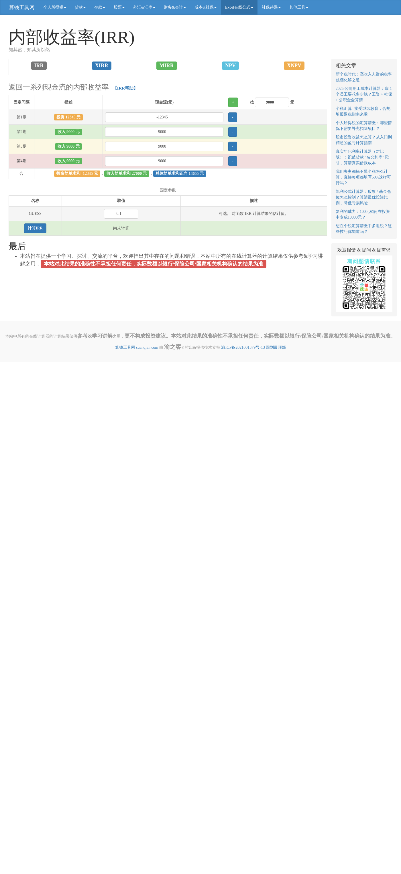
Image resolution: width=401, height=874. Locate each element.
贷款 (80, 7)
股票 (119, 7)
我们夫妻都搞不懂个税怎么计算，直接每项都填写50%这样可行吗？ (363, 177)
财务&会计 (175, 7)
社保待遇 (271, 7)
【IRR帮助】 (125, 88)
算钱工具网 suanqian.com (136, 347)
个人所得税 (54, 7)
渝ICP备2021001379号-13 (243, 347)
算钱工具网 (22, 7)
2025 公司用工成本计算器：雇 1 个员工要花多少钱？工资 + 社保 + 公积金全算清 (364, 94)
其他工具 (298, 7)
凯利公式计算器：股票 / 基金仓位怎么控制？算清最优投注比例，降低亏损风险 (363, 197)
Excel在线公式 (239, 7)
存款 (99, 7)
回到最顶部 (276, 347)
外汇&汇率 (144, 7)
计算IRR (35, 228)
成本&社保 (205, 7)
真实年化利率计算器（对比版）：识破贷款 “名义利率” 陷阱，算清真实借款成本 (362, 157)
